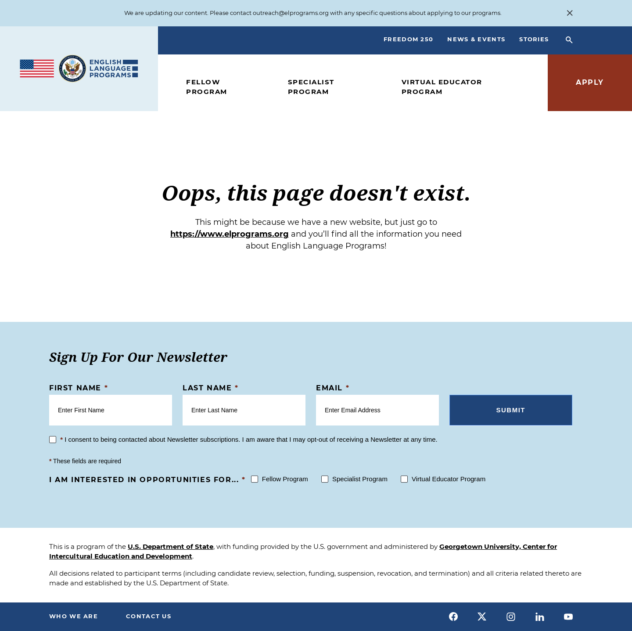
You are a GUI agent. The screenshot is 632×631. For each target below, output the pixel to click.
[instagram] (510, 616)
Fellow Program (206, 87)
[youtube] (568, 616)
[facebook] (453, 616)
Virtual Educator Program (442, 87)
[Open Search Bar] (569, 40)
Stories (534, 39)
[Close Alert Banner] (570, 13)
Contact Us (148, 616)
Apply (590, 82)
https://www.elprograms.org (229, 234)
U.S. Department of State (170, 546)
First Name (78, 388)
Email (332, 388)
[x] (482, 616)
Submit (511, 410)
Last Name (211, 388)
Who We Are (73, 616)
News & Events (476, 39)
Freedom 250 (408, 39)
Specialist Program (311, 87)
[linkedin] (539, 616)
